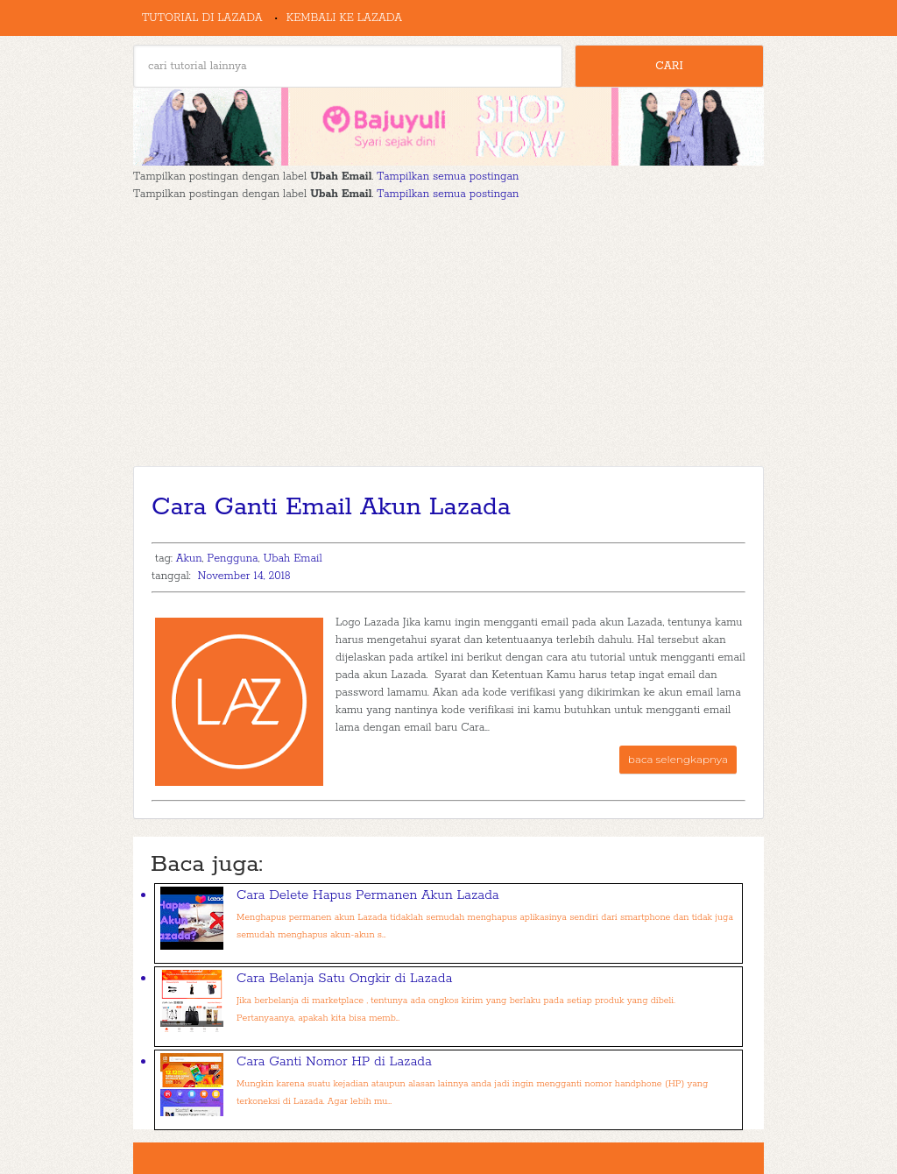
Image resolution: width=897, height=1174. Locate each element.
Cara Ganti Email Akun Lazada (331, 507)
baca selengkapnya (678, 759)
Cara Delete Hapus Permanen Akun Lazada (368, 895)
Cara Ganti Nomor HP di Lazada (334, 1061)
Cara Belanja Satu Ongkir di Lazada (344, 978)
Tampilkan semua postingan (448, 176)
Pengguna (232, 558)
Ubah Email (292, 558)
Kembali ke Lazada (344, 18)
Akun (189, 558)
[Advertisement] (448, 334)
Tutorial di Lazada (202, 18)
